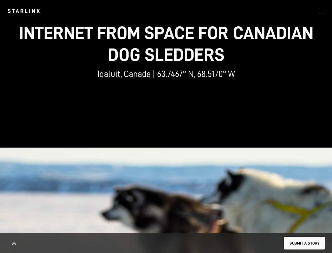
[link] (23, 11)
